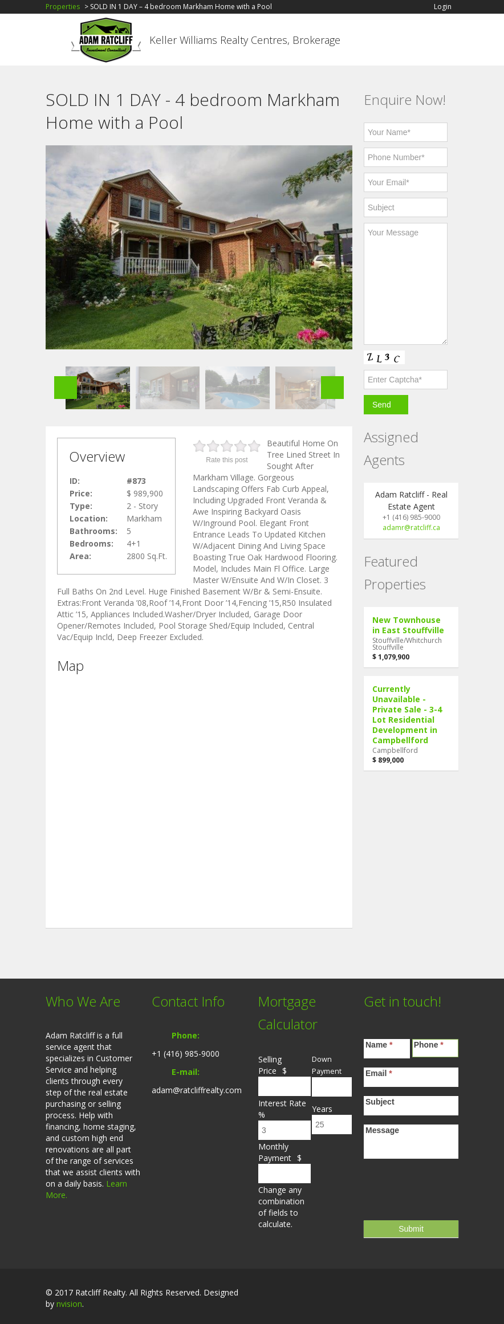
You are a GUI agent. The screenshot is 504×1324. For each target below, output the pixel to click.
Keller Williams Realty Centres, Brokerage (244, 40)
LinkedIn (424, 1293)
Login (443, 6)
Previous (65, 387)
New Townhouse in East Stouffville (408, 624)
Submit (411, 1228)
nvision (69, 1303)
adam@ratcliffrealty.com (197, 1090)
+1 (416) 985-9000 (186, 1053)
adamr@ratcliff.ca (411, 527)
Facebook (401, 1293)
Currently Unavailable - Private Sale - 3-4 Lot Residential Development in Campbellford (407, 714)
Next (332, 387)
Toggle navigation (56, 41)
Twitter (451, 1293)
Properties (63, 6)
